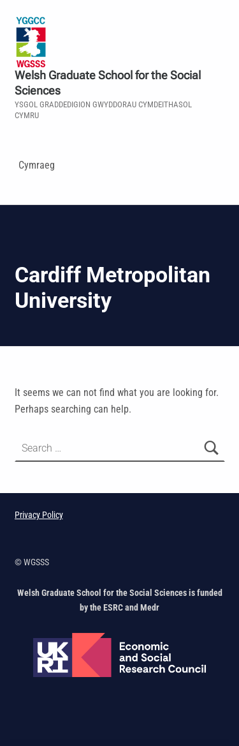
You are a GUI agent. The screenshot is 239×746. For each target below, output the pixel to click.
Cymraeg (36, 165)
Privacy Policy (39, 515)
